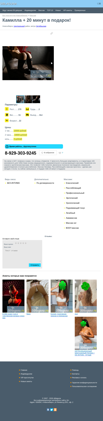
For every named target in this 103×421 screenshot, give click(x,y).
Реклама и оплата (79, 378)
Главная (24, 370)
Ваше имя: (19, 247)
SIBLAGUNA (8, 3)
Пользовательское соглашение (84, 386)
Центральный (19, 26)
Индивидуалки (30, 10)
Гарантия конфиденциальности (84, 383)
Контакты (75, 374)
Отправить (36, 265)
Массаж (41, 10)
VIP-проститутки (27, 378)
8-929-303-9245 (20, 153)
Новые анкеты (26, 381)
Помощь (75, 370)
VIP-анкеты (67, 10)
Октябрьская (41, 26)
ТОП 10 (50, 10)
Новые (58, 10)
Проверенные (80, 10)
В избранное (49, 153)
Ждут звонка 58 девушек (12, 10)
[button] (52, 33)
